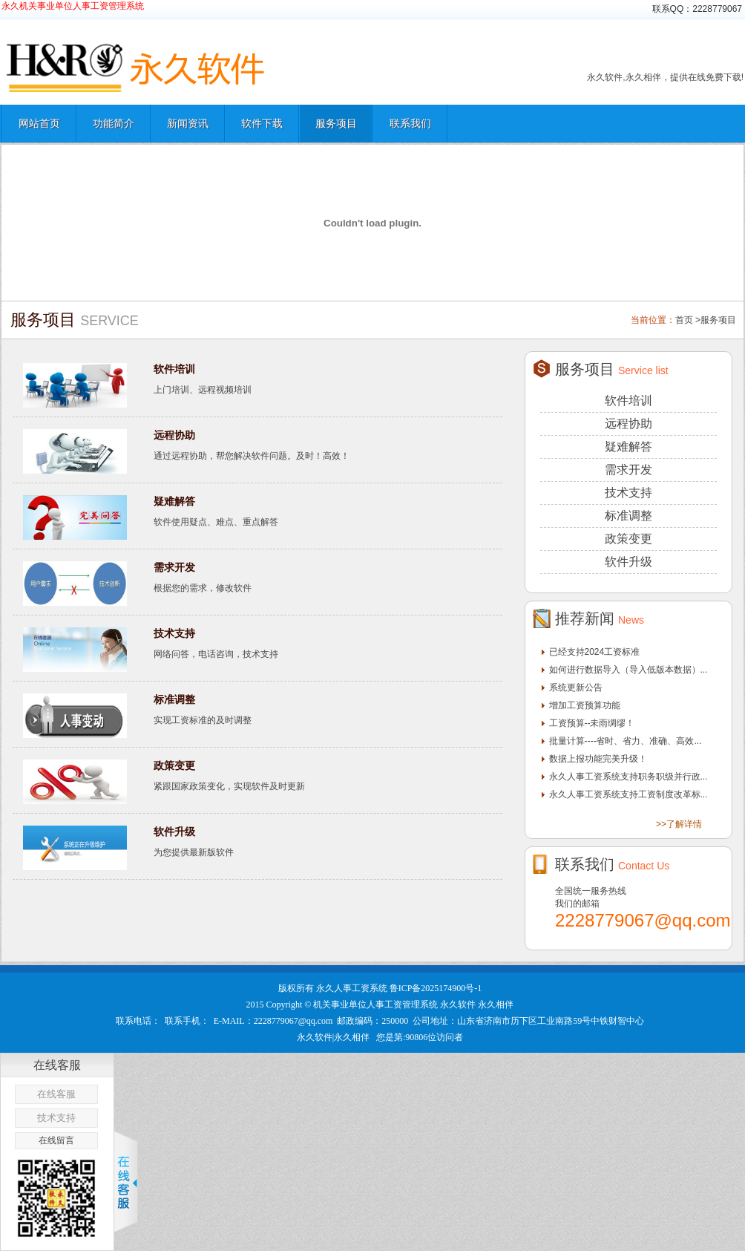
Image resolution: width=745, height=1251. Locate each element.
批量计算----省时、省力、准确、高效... (625, 741)
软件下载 (262, 123)
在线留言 (56, 1140)
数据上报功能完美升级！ (598, 759)
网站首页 (39, 123)
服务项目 (336, 123)
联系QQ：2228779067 (697, 9)
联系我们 (410, 123)
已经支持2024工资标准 (594, 652)
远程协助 (174, 435)
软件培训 (174, 369)
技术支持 (174, 633)
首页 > (687, 320)
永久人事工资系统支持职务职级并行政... (628, 776)
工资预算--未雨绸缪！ (592, 723)
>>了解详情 (679, 824)
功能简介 (113, 123)
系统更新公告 (576, 687)
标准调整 (174, 699)
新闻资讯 (188, 123)
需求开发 (174, 567)
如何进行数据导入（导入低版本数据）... (628, 669)
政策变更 (174, 765)
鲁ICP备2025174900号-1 (436, 988)
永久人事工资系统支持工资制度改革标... (628, 794)
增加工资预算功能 (584, 705)
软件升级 (174, 831)
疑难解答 (174, 501)
